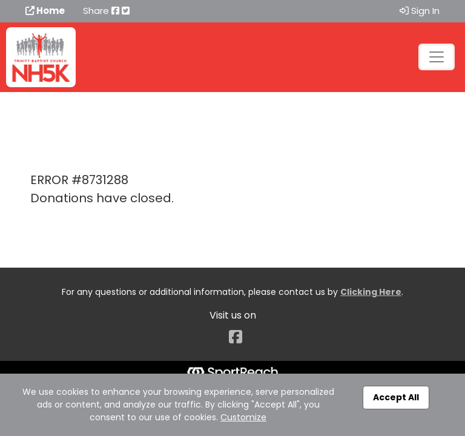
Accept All (396, 397)
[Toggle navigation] (436, 57)
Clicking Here (370, 292)
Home (45, 10)
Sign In (420, 10)
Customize (243, 417)
